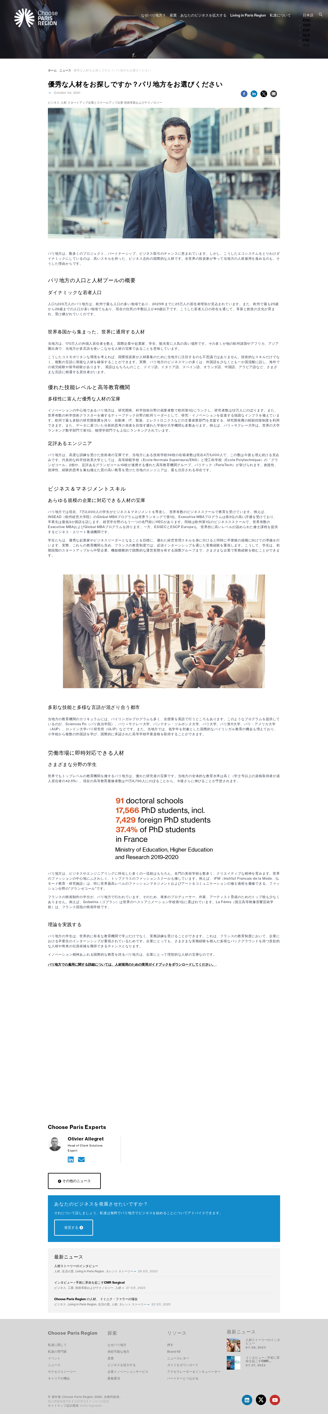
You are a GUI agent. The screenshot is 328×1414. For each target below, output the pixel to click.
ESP (306, 30)
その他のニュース (76, 1181)
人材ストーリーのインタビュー (76, 1266)
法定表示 (80, 1401)
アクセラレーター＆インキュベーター (193, 1372)
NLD (306, 35)
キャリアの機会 (59, 1378)
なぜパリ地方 (117, 1345)
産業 (173, 15)
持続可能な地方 (118, 1352)
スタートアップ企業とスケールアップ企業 (95, 102)
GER (306, 25)
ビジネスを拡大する (122, 1365)
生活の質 (68, 1271)
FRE (306, 40)
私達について (280, 15)
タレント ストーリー (119, 1271)
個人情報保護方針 (60, 1401)
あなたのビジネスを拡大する (203, 15)
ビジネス (54, 102)
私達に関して (57, 1345)
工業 (71, 1287)
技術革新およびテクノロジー (143, 102)
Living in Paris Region (248, 15)
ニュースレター (178, 1358)
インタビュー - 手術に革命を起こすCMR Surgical (89, 1282)
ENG (306, 20)
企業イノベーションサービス (128, 1372)
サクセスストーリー (62, 1372)
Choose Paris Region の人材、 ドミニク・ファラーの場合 (96, 1299)
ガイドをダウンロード (183, 1365)
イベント (54, 1358)
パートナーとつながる (183, 1378)
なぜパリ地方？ (153, 15)
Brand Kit (174, 1352)
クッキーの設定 (99, 1401)
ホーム (52, 70)
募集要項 (114, 1378)
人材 (64, 102)
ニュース (65, 70)
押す (170, 1345)
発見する (71, 1227)
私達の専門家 (57, 1352)
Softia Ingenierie (91, 1405)
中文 (306, 45)
